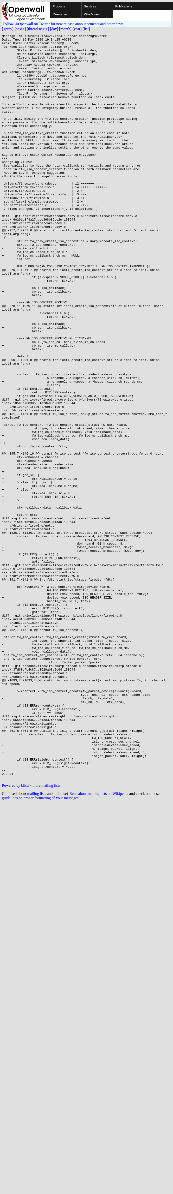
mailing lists (36, 943)
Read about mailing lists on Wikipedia (98, 943)
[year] (77, 29)
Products (59, 6)
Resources (60, 14)
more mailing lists (46, 934)
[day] (54, 29)
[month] (65, 29)
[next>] (20, 29)
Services (90, 6)
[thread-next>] (38, 29)
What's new (92, 14)
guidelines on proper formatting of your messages (40, 947)
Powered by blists (15, 934)
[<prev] (7, 29)
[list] (86, 29)
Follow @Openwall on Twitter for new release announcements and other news (63, 24)
